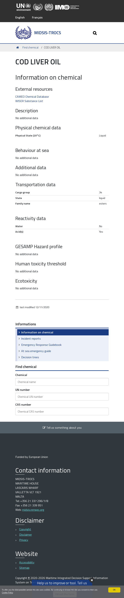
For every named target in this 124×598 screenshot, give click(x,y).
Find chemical (30, 47)
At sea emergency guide (36, 351)
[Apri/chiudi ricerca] (95, 33)
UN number (22, 389)
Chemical (21, 375)
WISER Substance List (29, 101)
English (20, 17)
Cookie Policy (12, 592)
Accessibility (26, 562)
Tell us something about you (62, 427)
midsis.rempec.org (33, 509)
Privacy (23, 539)
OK (114, 589)
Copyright (25, 529)
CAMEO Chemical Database (32, 96)
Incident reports (31, 338)
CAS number (23, 404)
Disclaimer (25, 534)
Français (37, 17)
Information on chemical (37, 332)
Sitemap (24, 567)
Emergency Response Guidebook (41, 344)
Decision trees (30, 357)
